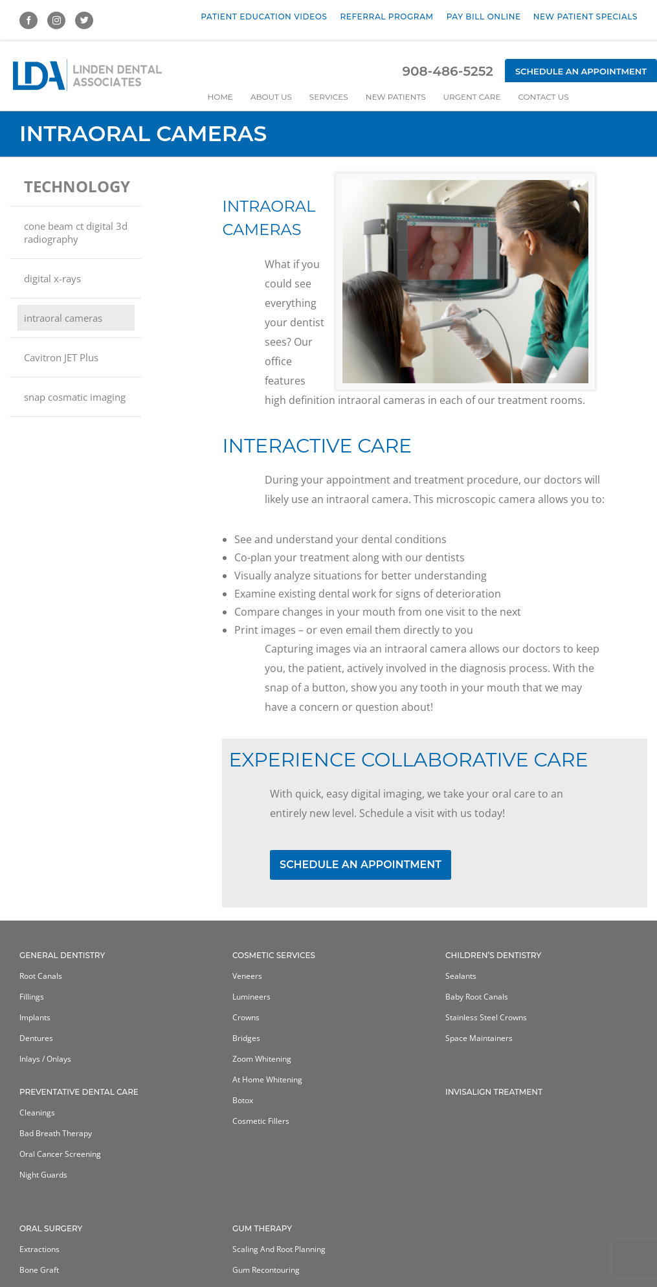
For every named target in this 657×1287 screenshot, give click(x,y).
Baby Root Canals (476, 996)
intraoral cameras (63, 317)
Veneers (247, 975)
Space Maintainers (479, 1038)
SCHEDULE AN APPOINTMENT (360, 864)
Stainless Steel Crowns (486, 1017)
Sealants (460, 975)
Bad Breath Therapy (55, 1133)
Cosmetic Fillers (260, 1120)
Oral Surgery (50, 1228)
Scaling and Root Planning (279, 1249)
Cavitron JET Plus (61, 357)
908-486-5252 (447, 71)
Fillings (31, 996)
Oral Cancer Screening (60, 1153)
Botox (242, 1100)
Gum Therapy (262, 1228)
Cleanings (37, 1112)
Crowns (246, 1017)
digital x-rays (52, 278)
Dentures (36, 1038)
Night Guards (43, 1174)
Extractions (39, 1249)
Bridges (246, 1038)
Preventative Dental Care (79, 1092)
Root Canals (40, 975)
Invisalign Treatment (493, 1092)
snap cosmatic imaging (75, 396)
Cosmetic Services (273, 955)
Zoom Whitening (261, 1058)
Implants (34, 1017)
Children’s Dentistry (493, 955)
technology (77, 186)
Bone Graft (39, 1269)
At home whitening (267, 1079)
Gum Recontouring (266, 1269)
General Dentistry (62, 955)
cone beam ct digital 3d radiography (76, 232)
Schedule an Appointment (581, 71)
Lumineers (251, 996)
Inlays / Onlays (45, 1058)
